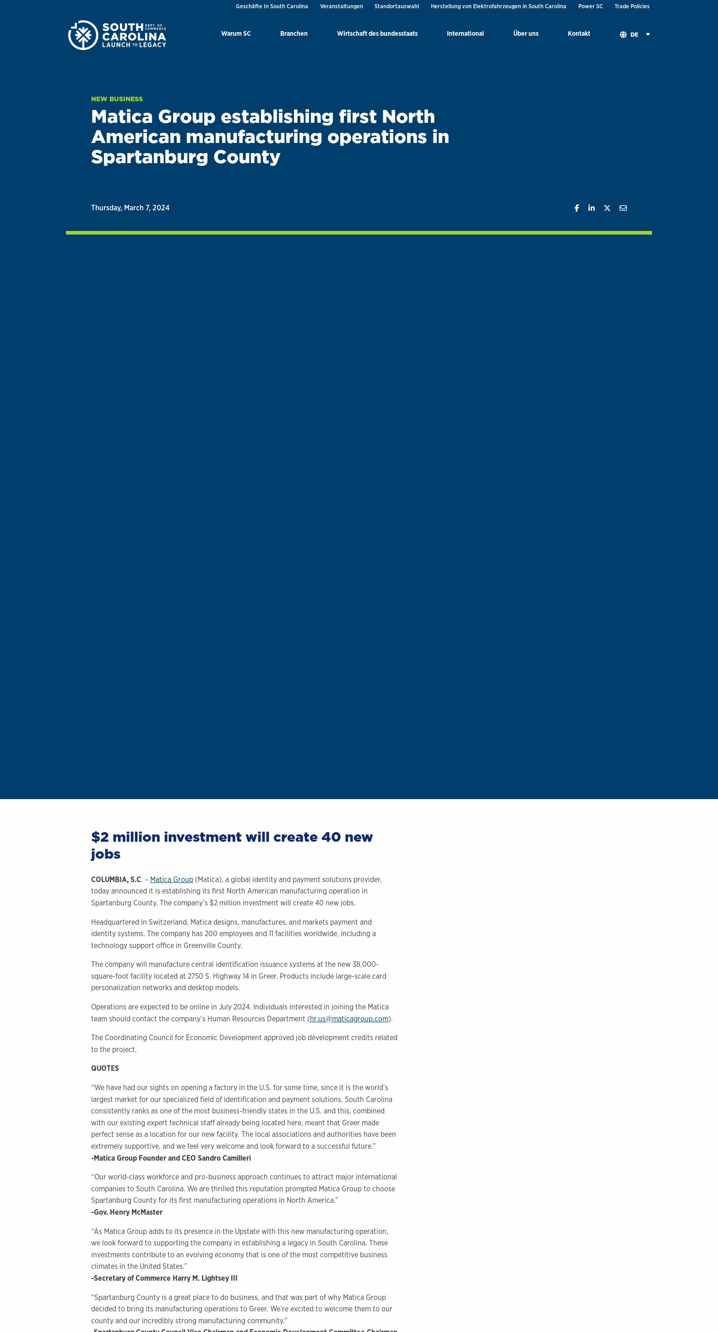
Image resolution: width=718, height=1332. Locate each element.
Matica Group (171, 879)
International (465, 33)
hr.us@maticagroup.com (349, 1018)
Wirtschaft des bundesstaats (377, 33)
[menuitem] (236, 35)
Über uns (525, 33)
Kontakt (579, 33)
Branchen (294, 33)
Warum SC (236, 33)
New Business (117, 99)
